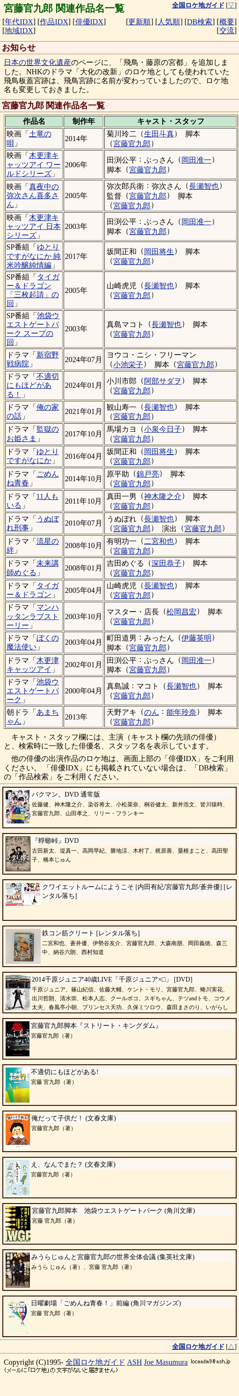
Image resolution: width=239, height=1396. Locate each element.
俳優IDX (89, 22)
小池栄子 (128, 365)
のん (151, 712)
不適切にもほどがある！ (33, 385)
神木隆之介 (162, 496)
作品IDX (54, 22)
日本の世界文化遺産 (37, 62)
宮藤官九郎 (132, 144)
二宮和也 (159, 541)
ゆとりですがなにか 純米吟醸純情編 (34, 256)
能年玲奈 (181, 712)
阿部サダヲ (162, 381)
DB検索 (199, 22)
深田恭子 (166, 563)
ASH (134, 1362)
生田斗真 (159, 134)
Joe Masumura (166, 1362)
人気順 (169, 22)
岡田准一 (196, 160)
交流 (226, 31)
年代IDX (19, 22)
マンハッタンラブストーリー (33, 616)
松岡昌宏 (181, 612)
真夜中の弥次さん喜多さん (33, 195)
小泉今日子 (162, 429)
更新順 (139, 22)
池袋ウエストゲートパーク (33, 691)
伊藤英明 (196, 638)
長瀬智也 (204, 186)
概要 (226, 22)
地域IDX (19, 31)
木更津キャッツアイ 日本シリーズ (34, 226)
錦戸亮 (148, 474)
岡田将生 (159, 252)
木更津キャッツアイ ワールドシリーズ (34, 164)
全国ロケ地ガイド (95, 1362)
